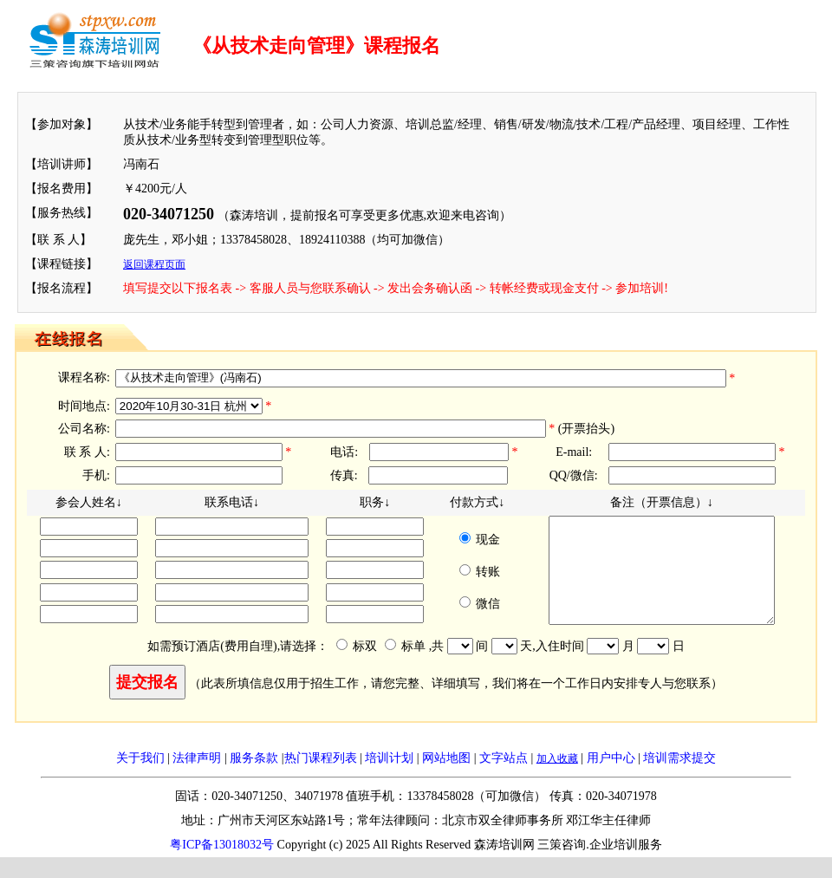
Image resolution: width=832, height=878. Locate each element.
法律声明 (196, 778)
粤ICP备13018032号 (222, 865)
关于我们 (140, 778)
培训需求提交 (679, 778)
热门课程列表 (320, 778)
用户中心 (611, 778)
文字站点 (503, 778)
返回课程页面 (154, 264)
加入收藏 (557, 779)
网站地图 (446, 778)
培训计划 (389, 778)
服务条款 (254, 778)
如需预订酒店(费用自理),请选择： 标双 (271, 666)
